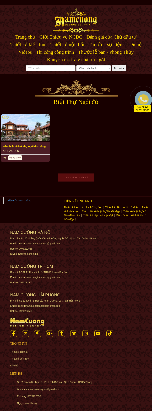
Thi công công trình (55, 52)
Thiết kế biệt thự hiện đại (98, 215)
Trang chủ (25, 37)
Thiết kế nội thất (67, 44)
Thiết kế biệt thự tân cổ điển (122, 207)
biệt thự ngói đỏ (15, 158)
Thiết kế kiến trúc (28, 44)
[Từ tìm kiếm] (50, 68)
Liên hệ (134, 44)
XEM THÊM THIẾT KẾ (76, 177)
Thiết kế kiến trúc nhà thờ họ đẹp (83, 207)
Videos (25, 52)
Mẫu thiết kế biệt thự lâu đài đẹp (101, 211)
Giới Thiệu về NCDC (60, 37)
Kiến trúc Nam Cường (19, 200)
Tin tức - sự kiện (105, 44)
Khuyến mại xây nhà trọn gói (76, 59)
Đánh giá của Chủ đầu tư (111, 37)
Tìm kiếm (119, 68)
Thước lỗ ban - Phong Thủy (105, 52)
